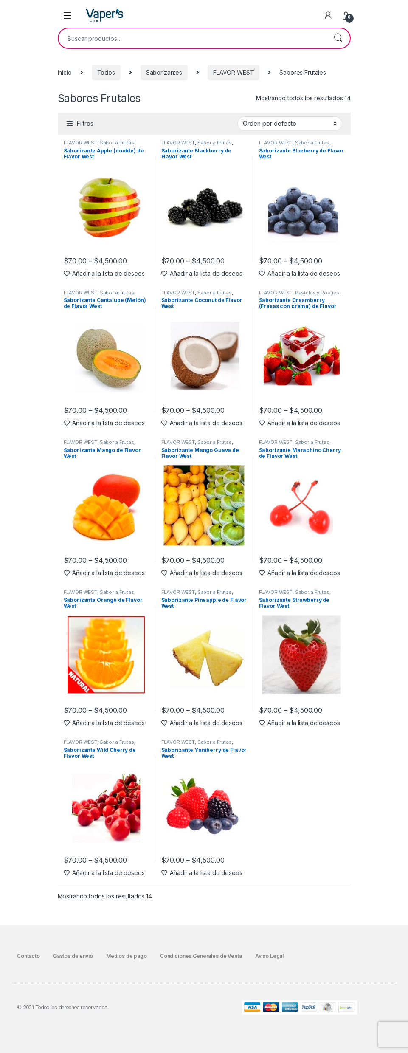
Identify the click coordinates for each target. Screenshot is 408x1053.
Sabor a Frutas (117, 143)
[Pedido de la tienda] (289, 123)
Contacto (28, 956)
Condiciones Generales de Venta (201, 956)
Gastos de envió (73, 956)
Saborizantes (164, 72)
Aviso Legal (269, 956)
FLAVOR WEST (233, 72)
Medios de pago (126, 956)
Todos (106, 72)
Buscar (338, 38)
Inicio (65, 72)
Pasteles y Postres (317, 293)
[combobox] (192, 38)
